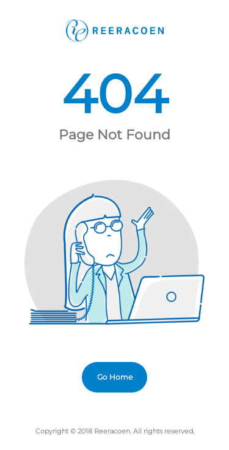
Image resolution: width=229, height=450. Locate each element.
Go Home (115, 377)
